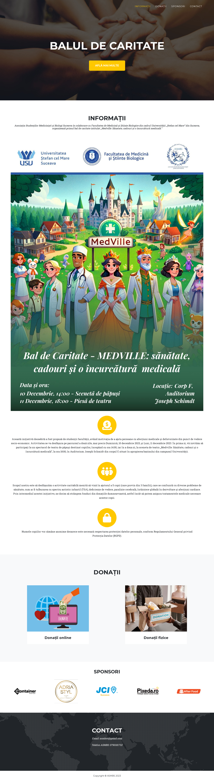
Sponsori (178, 6)
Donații (161, 6)
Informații (143, 6)
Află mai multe (107, 65)
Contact (196, 6)
